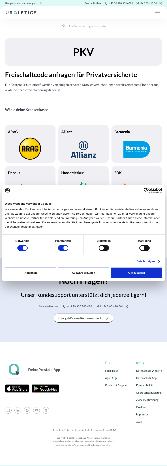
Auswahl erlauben (83, 272)
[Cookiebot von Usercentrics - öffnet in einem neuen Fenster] (146, 190)
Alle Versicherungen (81, 26)
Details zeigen (145, 261)
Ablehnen (30, 272)
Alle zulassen (136, 272)
